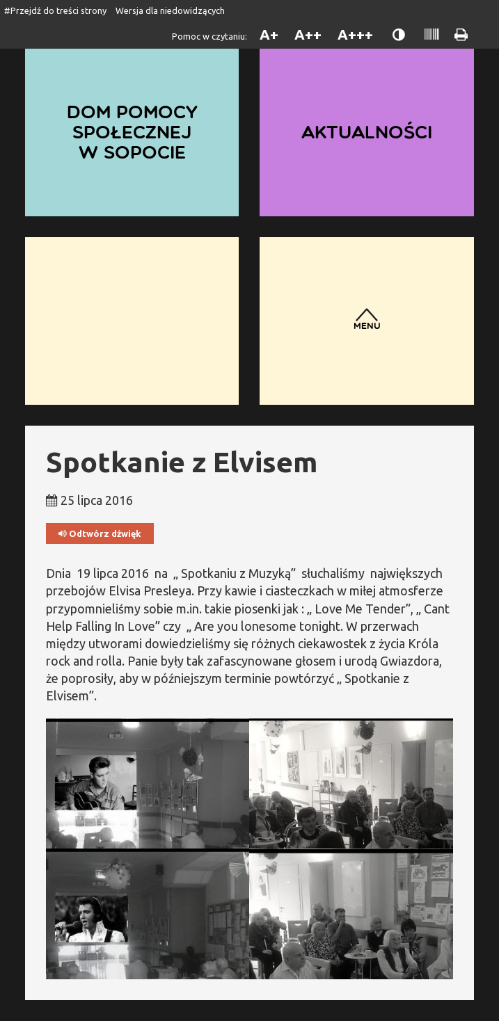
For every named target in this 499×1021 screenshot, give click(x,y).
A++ (308, 34)
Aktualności (366, 132)
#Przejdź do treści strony (55, 10)
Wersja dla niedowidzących (170, 10)
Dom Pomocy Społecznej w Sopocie (132, 131)
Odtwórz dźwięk (99, 534)
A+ (269, 34)
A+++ (355, 34)
